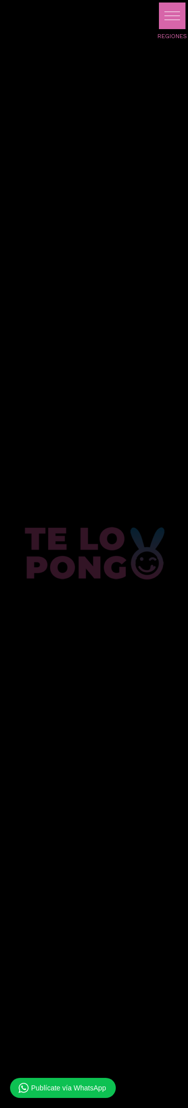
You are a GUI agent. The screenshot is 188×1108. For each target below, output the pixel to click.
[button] (172, 16)
